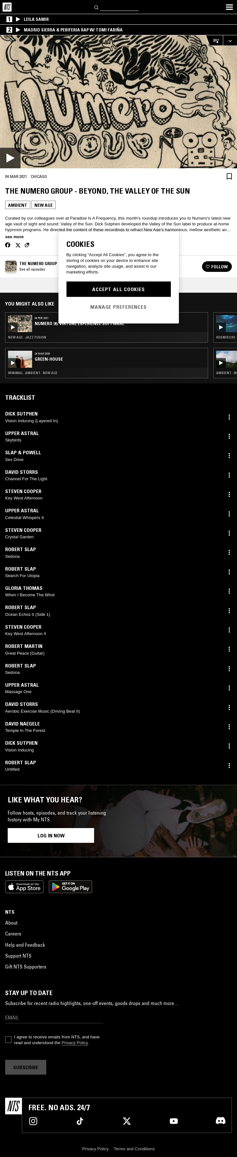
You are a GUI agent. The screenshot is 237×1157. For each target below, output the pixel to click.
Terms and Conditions (134, 1148)
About (11, 922)
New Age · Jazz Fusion (27, 337)
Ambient (17, 205)
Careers (13, 933)
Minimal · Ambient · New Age (32, 373)
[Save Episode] (229, 176)
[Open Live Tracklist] (214, 40)
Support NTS (18, 955)
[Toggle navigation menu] (229, 7)
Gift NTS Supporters (25, 966)
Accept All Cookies (118, 289)
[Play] (118, 101)
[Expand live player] (230, 40)
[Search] (96, 7)
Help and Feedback (25, 945)
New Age (43, 205)
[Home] (7, 7)
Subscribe (25, 1067)
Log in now (51, 835)
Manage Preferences (118, 307)
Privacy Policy (75, 1042)
